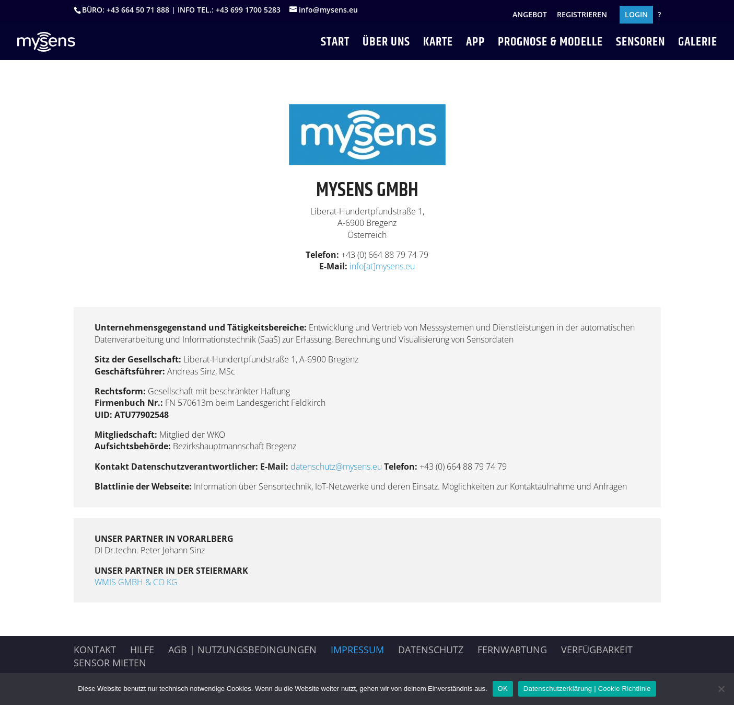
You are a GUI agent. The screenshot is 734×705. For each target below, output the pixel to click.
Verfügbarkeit (597, 649)
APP (475, 44)
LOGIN (636, 15)
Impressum (357, 649)
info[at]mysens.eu (382, 266)
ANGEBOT (529, 15)
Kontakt (95, 649)
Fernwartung (512, 649)
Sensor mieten (110, 662)
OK (503, 688)
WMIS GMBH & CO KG (136, 582)
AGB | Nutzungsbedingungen (242, 649)
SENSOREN (640, 44)
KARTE (438, 44)
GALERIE (697, 44)
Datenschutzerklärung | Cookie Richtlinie (587, 688)
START (335, 44)
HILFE (142, 649)
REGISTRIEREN (582, 15)
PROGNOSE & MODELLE (550, 44)
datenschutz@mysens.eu (337, 466)
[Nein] (721, 689)
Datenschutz (430, 649)
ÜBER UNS (386, 44)
